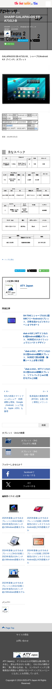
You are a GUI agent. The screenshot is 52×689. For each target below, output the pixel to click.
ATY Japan (16, 36)
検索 (44, 425)
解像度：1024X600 (11, 29)
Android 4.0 (25, 27)
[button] (48, 3)
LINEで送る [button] (10, 44)
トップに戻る (8, 259)
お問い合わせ (22, 641)
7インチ (33, 27)
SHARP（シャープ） (12, 27)
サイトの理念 (22, 635)
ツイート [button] (36, 40)
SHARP (9, 125)
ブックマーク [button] (23, 40)
